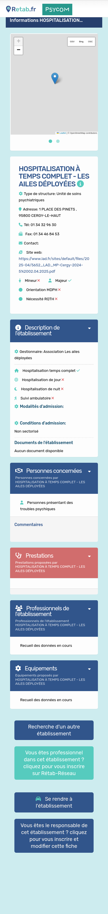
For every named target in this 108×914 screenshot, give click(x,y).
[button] (54, 78)
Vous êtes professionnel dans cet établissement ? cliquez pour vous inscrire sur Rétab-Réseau (54, 763)
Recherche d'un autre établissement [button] (54, 730)
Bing (81, 41)
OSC (90, 41)
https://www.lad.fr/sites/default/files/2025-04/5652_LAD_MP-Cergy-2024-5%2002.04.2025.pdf (54, 265)
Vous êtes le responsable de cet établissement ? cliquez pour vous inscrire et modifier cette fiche (54, 835)
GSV (72, 41)
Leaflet (61, 133)
